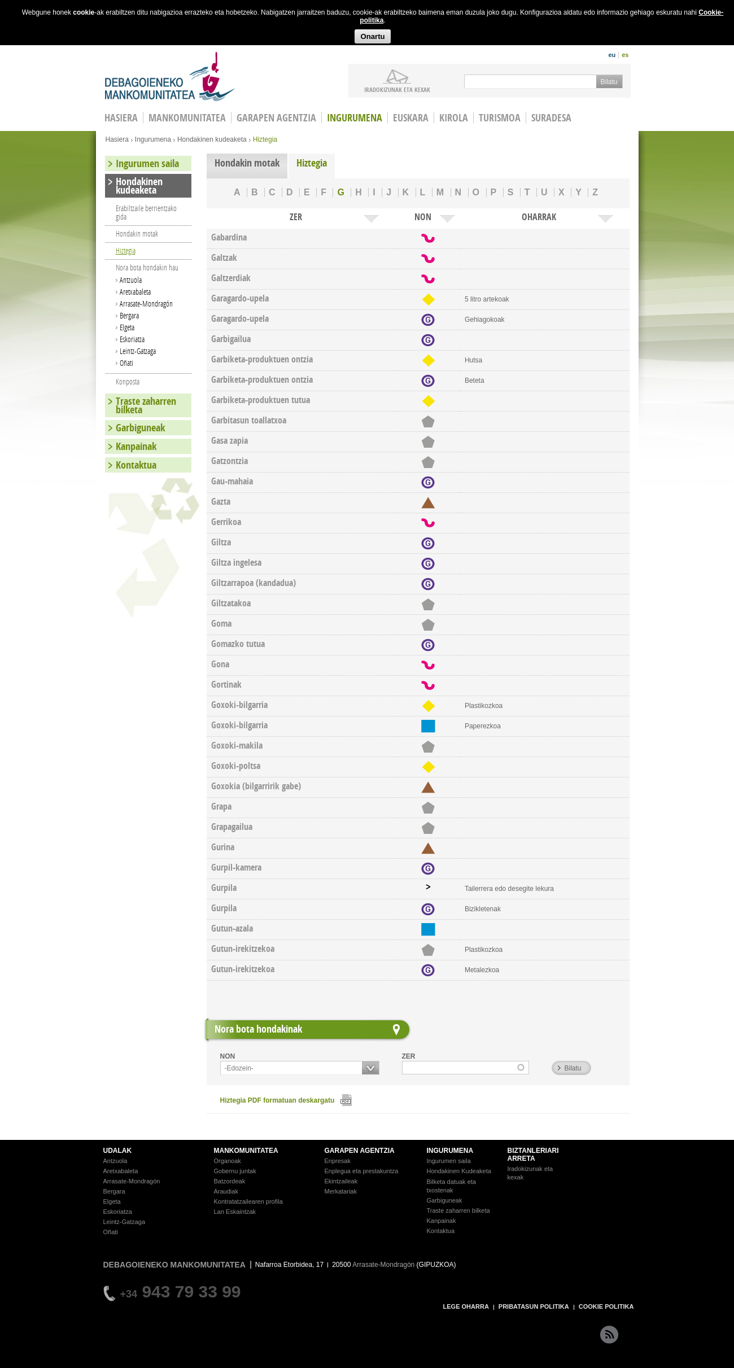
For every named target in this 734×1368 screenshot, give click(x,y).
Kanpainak (136, 446)
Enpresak (338, 1160)
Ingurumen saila (147, 163)
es (625, 54)
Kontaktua (136, 465)
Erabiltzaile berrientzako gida (146, 212)
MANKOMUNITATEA (246, 1151)
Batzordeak (230, 1181)
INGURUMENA (450, 1151)
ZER (409, 1056)
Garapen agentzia (276, 118)
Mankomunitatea (187, 118)
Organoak (227, 1160)
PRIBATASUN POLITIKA (534, 1306)
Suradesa (551, 118)
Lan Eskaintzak (235, 1211)
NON (227, 1056)
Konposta (127, 381)
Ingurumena (354, 118)
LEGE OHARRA (466, 1306)
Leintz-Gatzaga (138, 351)
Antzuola (131, 279)
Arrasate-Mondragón (146, 303)
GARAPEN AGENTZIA (360, 1151)
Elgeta (127, 327)
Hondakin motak (247, 163)
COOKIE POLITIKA (606, 1306)
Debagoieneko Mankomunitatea (170, 76)
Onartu (372, 36)
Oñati (126, 362)
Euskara (411, 118)
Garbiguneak (140, 428)
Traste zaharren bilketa (146, 405)
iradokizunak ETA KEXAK (397, 89)
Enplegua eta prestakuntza (362, 1171)
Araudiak (226, 1191)
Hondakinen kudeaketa (212, 139)
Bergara (129, 315)
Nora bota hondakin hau (147, 267)
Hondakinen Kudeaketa (459, 1171)
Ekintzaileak (341, 1181)
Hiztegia (311, 163)
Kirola (453, 118)
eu (611, 54)
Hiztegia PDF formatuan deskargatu (277, 1100)
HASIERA (121, 118)
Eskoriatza (132, 339)
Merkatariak (341, 1191)
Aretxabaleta (135, 291)
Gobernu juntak (235, 1171)
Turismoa (500, 118)
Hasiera (117, 139)
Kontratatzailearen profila (248, 1201)
